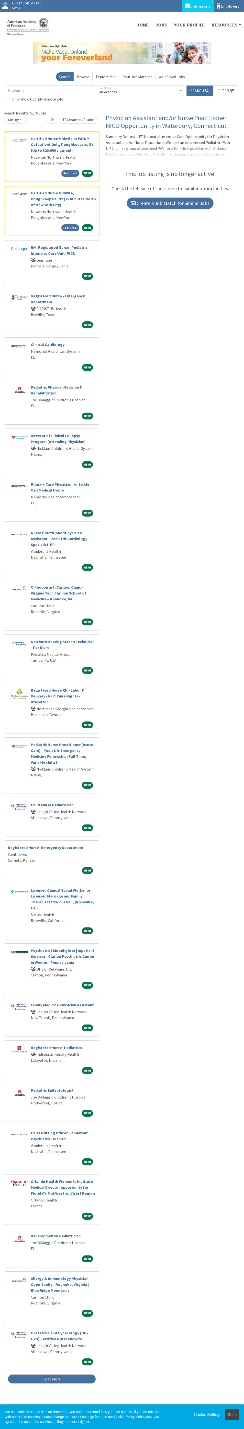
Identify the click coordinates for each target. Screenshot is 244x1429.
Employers (228, 6)
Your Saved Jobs (172, 76)
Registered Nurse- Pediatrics (56, 1047)
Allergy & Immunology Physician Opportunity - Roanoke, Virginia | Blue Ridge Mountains (60, 1284)
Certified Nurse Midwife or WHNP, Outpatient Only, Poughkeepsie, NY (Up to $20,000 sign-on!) (62, 144)
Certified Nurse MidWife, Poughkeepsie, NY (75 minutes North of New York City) (63, 198)
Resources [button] (224, 25)
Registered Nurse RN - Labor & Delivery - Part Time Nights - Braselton (58, 696)
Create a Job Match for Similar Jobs (170, 203)
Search (64, 76)
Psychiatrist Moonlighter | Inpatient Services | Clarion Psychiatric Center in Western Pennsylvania (63, 956)
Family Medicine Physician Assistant (62, 1004)
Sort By (13, 119)
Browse (83, 76)
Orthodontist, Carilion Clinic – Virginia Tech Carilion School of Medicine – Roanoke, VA (58, 593)
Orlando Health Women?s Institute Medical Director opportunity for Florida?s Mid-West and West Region (63, 1187)
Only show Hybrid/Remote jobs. (38, 99)
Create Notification (79, 119)
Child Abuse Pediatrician (52, 804)
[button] (225, 90)
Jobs (161, 25)
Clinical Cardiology (48, 344)
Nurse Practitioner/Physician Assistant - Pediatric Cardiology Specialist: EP (59, 538)
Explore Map (106, 76)
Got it (232, 1415)
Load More (52, 1379)
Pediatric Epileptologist (52, 1090)
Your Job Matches (137, 76)
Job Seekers (198, 6)
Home (142, 25)
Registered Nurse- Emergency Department (46, 847)
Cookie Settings (207, 1415)
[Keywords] (51, 90)
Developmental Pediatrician (56, 1235)
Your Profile (189, 25)
